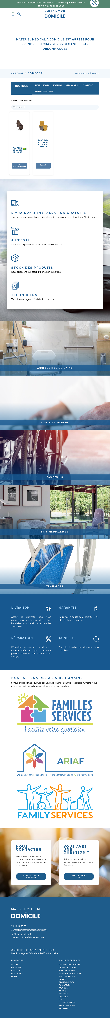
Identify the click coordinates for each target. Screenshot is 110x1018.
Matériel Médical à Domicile (87, 73)
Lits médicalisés (67, 1003)
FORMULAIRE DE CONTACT (31, 876)
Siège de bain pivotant (70, 973)
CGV (31, 953)
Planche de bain (67, 970)
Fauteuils (64, 988)
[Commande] (55, 107)
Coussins (63, 997)
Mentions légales (19, 953)
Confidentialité (51, 953)
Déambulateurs (66, 982)
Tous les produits (68, 1006)
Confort (63, 994)
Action (62, 991)
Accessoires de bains (69, 965)
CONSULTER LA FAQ (79, 876)
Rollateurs (65, 985)
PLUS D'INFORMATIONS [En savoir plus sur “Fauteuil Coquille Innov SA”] (19, 165)
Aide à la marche (67, 976)
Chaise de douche (67, 967)
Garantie (38, 953)
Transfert (64, 1008)
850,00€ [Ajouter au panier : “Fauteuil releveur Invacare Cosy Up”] (43, 165)
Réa (60, 1000)
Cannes (62, 979)
